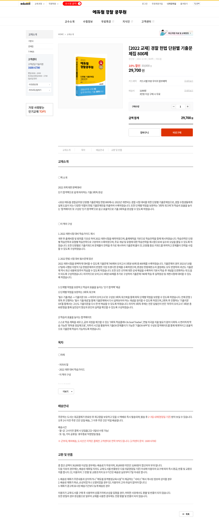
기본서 (30, 40)
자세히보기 (188, 80)
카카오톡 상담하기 (35, 90)
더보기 (65, 391)
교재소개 (70, 34)
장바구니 (144, 132)
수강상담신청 (33, 84)
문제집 (30, 46)
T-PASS (31, 51)
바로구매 (177, 132)
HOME (61, 34)
